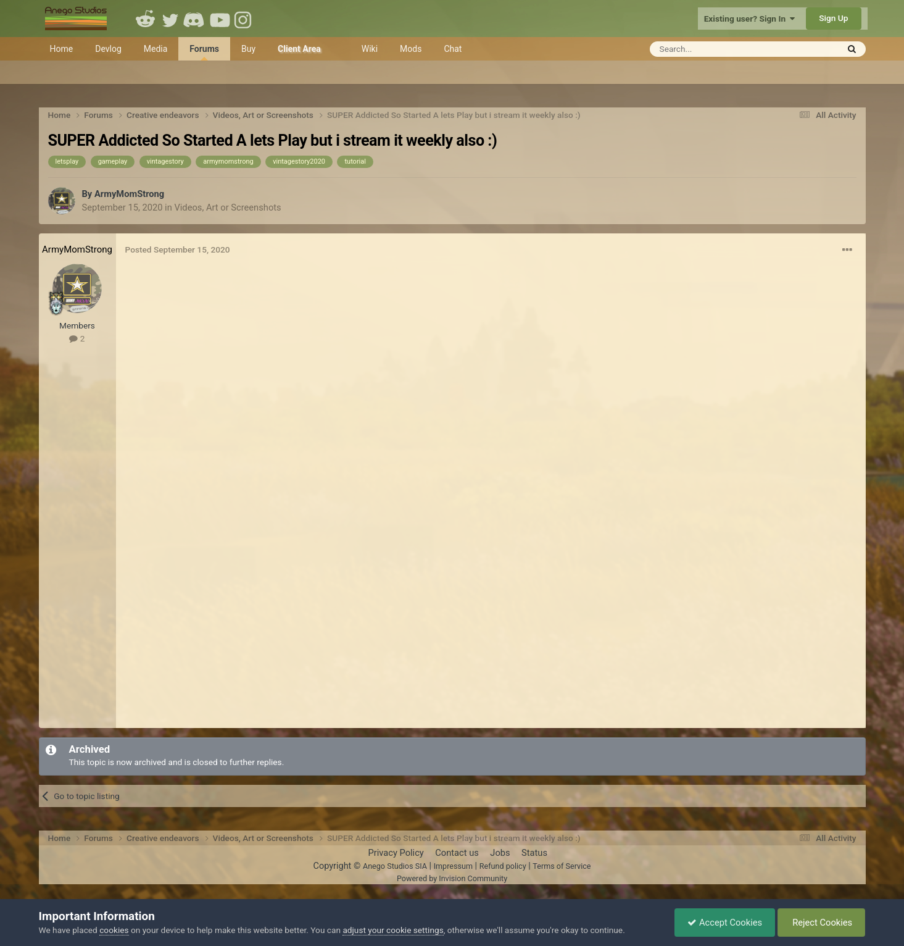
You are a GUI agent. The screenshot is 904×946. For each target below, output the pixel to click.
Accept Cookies (724, 922)
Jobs (500, 852)
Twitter (170, 18)
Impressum (453, 866)
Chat (453, 49)
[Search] (714, 49)
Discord (195, 18)
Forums (204, 52)
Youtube (219, 18)
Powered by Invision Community (452, 878)
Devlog (108, 49)
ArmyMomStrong (129, 193)
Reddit (145, 18)
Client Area (299, 49)
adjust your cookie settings (392, 930)
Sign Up (833, 18)
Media (156, 49)
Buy (248, 49)
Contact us (457, 852)
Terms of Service (562, 866)
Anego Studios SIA (395, 866)
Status (534, 852)
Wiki (370, 49)
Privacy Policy (395, 852)
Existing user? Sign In (749, 18)
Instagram (244, 18)
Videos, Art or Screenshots (227, 207)
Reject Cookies (821, 922)
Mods (410, 49)
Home (61, 49)
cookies (113, 930)
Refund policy (502, 866)
